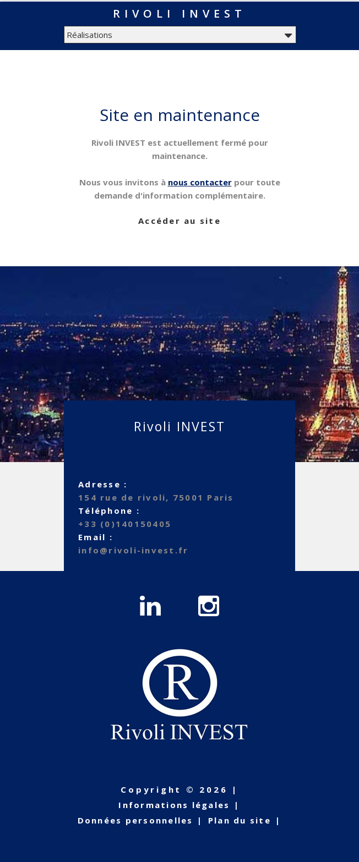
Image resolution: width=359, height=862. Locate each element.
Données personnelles (135, 820)
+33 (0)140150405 (124, 523)
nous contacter (200, 182)
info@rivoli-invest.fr (133, 550)
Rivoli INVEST (179, 13)
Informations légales (174, 804)
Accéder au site (179, 220)
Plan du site (239, 820)
